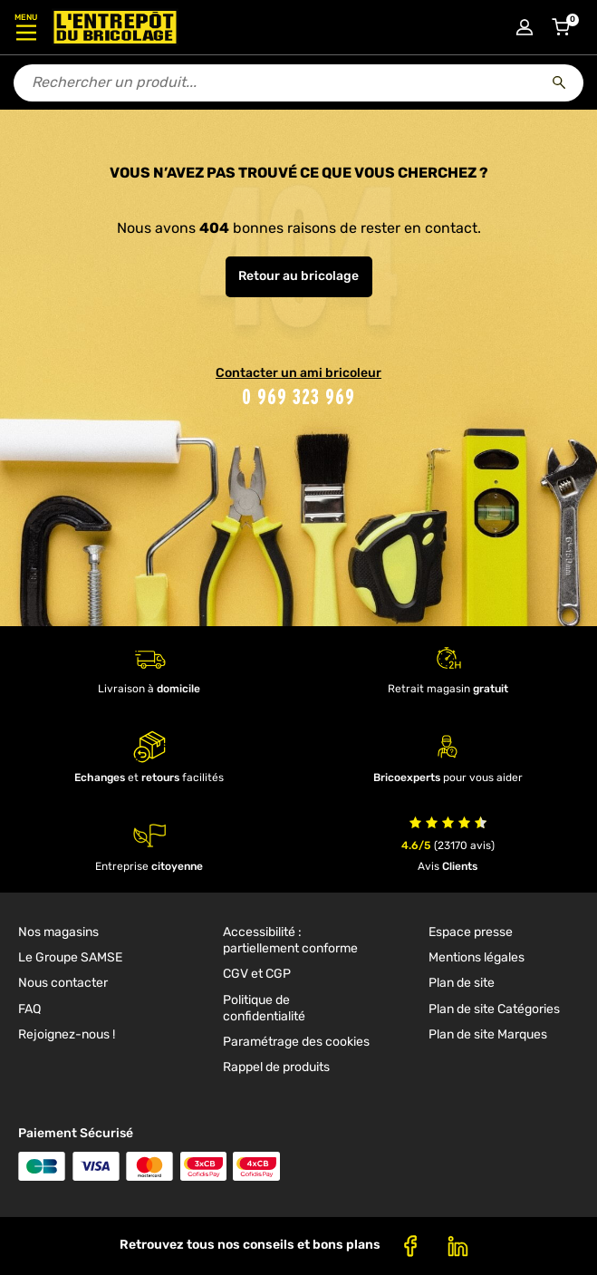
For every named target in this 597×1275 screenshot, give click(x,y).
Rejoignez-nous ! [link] (66, 1034)
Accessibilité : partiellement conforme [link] (290, 940)
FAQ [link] (29, 1009)
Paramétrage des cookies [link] (296, 1041)
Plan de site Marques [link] (487, 1034)
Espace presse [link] (470, 932)
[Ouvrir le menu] (26, 27)
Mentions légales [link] (476, 957)
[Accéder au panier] (561, 27)
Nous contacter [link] (63, 982)
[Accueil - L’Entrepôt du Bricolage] (115, 27)
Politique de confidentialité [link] (264, 1008)
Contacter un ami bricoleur (298, 373)
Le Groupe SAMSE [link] (70, 957)
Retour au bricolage (298, 276)
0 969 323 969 (298, 396)
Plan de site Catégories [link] (494, 1009)
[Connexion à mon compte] (524, 27)
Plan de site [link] (461, 982)
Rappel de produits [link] (276, 1067)
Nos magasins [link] (58, 932)
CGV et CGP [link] (257, 973)
